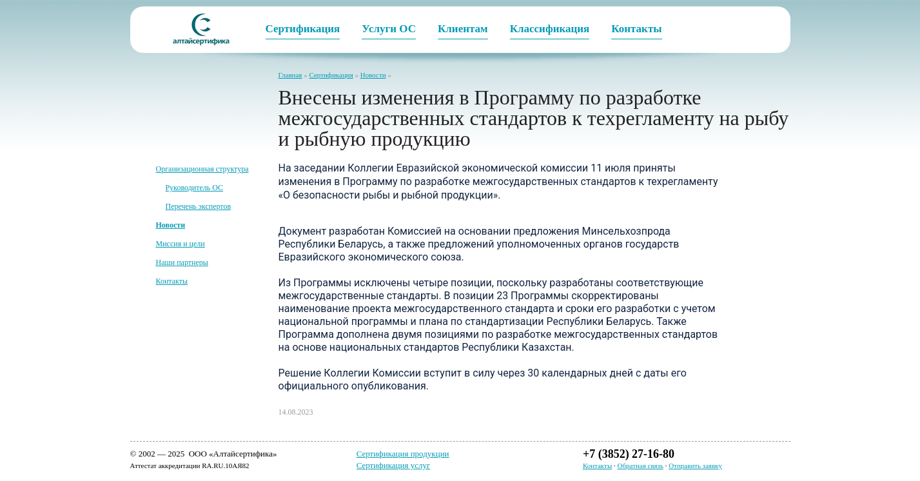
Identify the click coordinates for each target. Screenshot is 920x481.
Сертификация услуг (394, 465)
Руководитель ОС (195, 187)
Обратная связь (640, 465)
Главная (290, 75)
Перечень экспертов (198, 206)
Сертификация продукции (403, 453)
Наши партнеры (182, 262)
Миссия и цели (180, 243)
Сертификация (331, 75)
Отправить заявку (695, 465)
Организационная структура (202, 168)
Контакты (172, 281)
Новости (373, 75)
